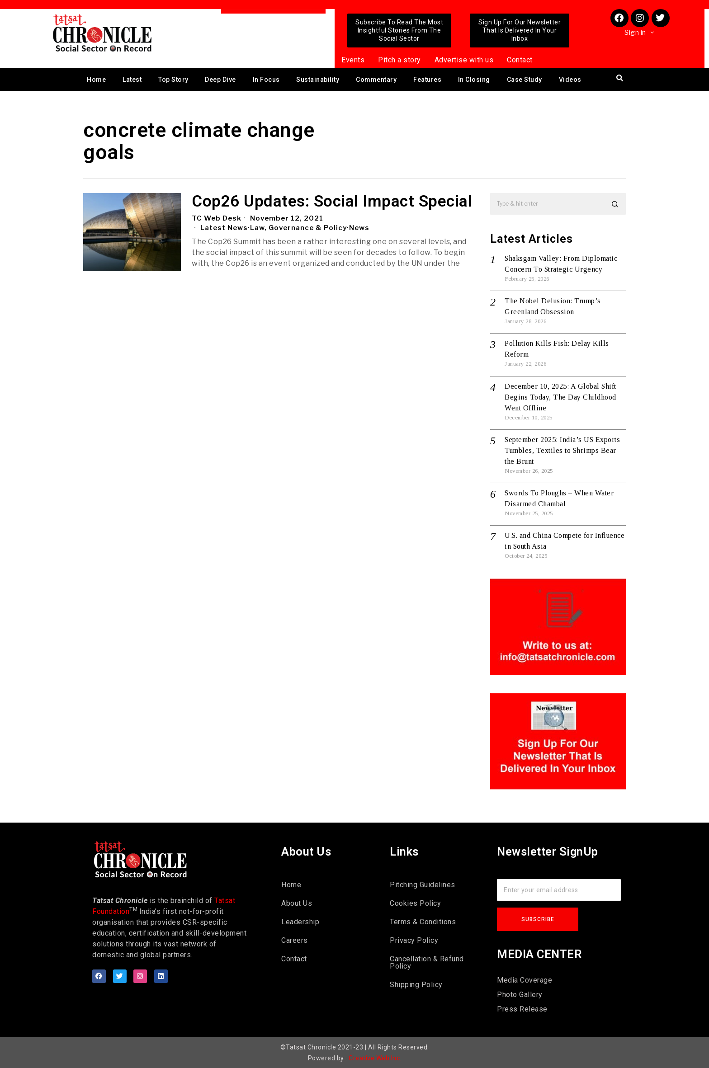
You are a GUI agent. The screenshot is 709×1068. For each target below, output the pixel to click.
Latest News (224, 228)
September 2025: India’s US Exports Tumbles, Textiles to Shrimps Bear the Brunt (562, 450)
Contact (520, 60)
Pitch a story (399, 60)
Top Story (173, 79)
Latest (132, 79)
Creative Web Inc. (375, 1058)
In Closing (474, 79)
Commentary (376, 79)
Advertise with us (464, 60)
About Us (296, 903)
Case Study (524, 79)
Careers (294, 940)
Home (96, 79)
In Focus (266, 79)
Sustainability (317, 79)
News (359, 228)
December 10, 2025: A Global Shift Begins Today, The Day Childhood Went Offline (560, 397)
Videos (570, 79)
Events (352, 60)
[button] (615, 204)
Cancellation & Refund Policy (427, 962)
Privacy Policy (414, 940)
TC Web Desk (216, 218)
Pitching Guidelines (422, 884)
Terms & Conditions (423, 921)
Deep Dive (220, 79)
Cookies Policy (415, 903)
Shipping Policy (416, 984)
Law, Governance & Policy (298, 228)
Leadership (300, 921)
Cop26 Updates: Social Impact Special (332, 202)
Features (427, 79)
